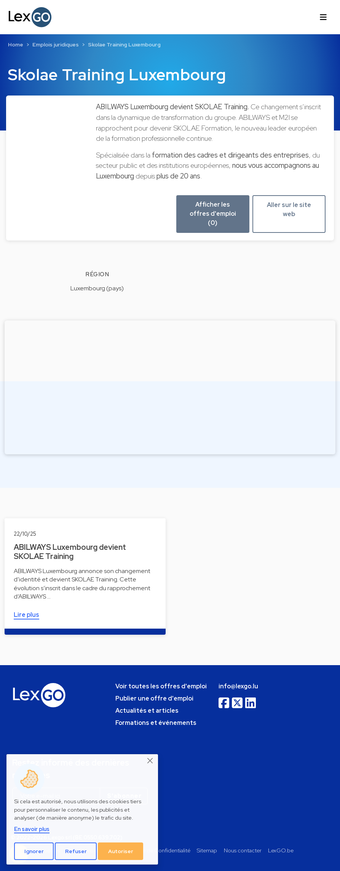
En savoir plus (31, 829)
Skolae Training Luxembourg (124, 44)
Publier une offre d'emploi (154, 698)
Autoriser (120, 851)
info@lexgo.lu (238, 686)
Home (15, 44)
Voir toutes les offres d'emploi (161, 686)
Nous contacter (243, 850)
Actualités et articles (147, 711)
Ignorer (34, 851)
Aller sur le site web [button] (289, 209)
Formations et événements (155, 723)
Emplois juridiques (55, 44)
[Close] (150, 760)
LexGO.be (281, 850)
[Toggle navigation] (323, 17)
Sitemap (207, 850)
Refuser (76, 851)
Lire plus (26, 615)
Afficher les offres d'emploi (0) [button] (213, 214)
